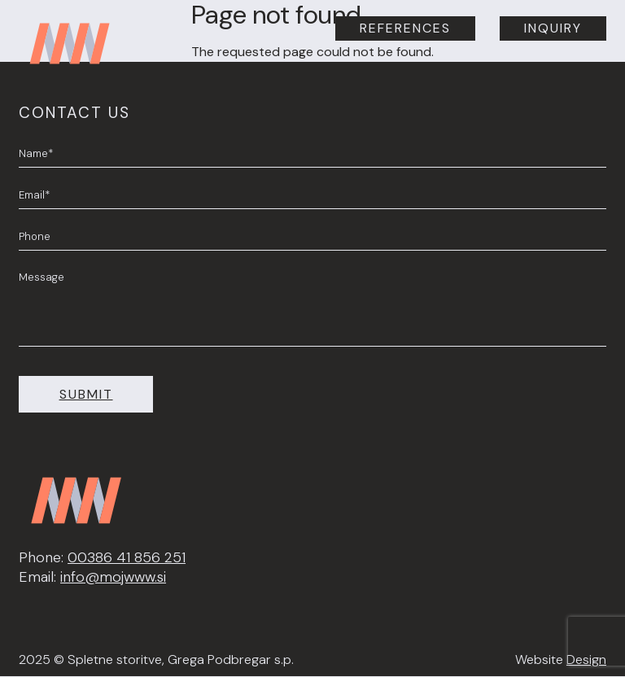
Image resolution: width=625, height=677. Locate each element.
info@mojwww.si (113, 577)
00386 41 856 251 (127, 557)
